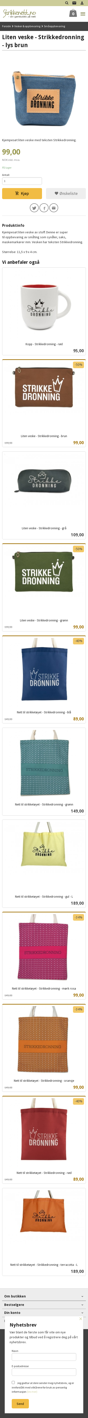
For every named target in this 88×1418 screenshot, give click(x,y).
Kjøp (22, 193)
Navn (44, 1355)
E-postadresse (44, 1370)
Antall (5, 175)
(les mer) (32, 1391)
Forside (6, 26)
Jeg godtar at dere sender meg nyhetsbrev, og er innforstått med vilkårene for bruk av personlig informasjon (43, 1387)
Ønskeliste (66, 193)
